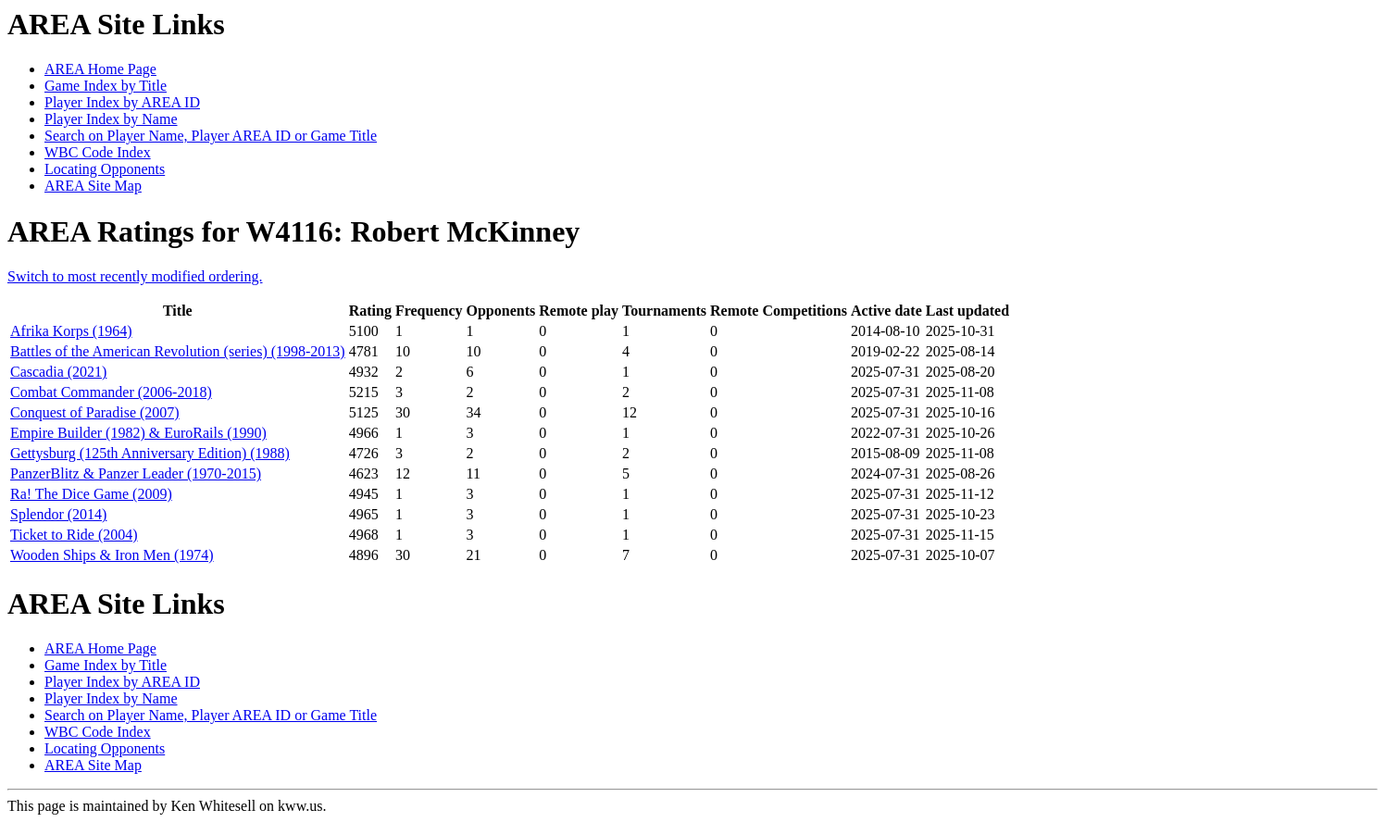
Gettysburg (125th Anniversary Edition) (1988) (150, 453)
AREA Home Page (100, 69)
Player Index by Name (111, 119)
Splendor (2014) (58, 514)
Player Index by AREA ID (122, 102)
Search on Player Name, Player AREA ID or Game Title (210, 135)
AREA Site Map (93, 185)
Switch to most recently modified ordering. (135, 276)
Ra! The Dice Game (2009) (91, 494)
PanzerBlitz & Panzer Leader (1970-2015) (135, 473)
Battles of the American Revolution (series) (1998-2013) (177, 351)
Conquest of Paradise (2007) (95, 412)
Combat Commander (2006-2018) (111, 392)
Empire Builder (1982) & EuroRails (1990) (138, 433)
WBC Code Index (97, 152)
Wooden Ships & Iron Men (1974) (112, 555)
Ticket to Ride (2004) (74, 534)
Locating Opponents (104, 169)
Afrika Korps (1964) (71, 331)
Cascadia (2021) (58, 372)
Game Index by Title (105, 85)
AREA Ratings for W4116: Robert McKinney (293, 231)
